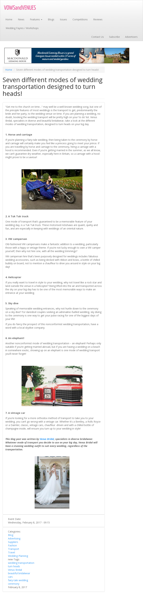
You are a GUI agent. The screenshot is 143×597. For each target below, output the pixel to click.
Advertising (14, 538)
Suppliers (13, 542)
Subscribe (114, 36)
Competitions (80, 19)
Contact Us (97, 36)
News (21, 19)
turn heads (14, 566)
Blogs (51, 19)
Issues (63, 19)
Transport (13, 549)
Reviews (97, 19)
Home (8, 19)
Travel (11, 552)
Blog (10, 535)
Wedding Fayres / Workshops (22, 28)
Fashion (12, 545)
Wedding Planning (18, 556)
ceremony (13, 583)
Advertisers (131, 36)
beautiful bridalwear (19, 573)
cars (10, 576)
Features (36, 19)
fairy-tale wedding (18, 580)
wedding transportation (21, 562)
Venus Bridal (15, 569)
